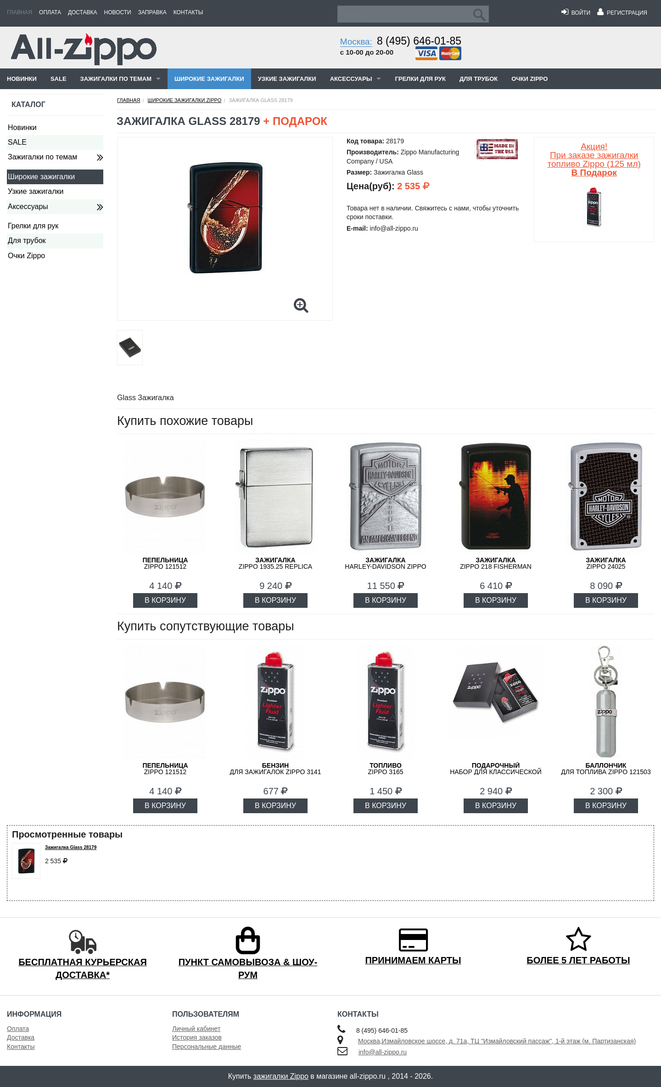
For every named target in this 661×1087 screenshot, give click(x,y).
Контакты (188, 12)
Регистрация (622, 13)
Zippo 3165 (385, 769)
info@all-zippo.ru (383, 1052)
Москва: (356, 41)
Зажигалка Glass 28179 (70, 847)
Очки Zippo (529, 78)
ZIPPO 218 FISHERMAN (496, 563)
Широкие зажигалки (209, 78)
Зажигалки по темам (115, 78)
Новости (117, 12)
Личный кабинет (196, 1028)
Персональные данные (206, 1046)
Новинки (22, 78)
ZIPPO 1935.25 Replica (275, 563)
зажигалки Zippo (280, 1076)
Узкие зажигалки (287, 78)
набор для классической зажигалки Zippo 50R (496, 772)
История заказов (197, 1037)
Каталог (28, 104)
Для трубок (478, 78)
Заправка (152, 12)
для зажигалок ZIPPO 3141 (275, 769)
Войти (575, 13)
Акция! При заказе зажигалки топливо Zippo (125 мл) (593, 159)
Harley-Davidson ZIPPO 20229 (385, 566)
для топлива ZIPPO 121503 (606, 769)
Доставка (82, 12)
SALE (58, 78)
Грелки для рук (420, 78)
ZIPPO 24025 (606, 563)
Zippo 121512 (165, 563)
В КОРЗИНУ (165, 600)
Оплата (50, 12)
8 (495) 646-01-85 (419, 41)
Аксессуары (351, 78)
